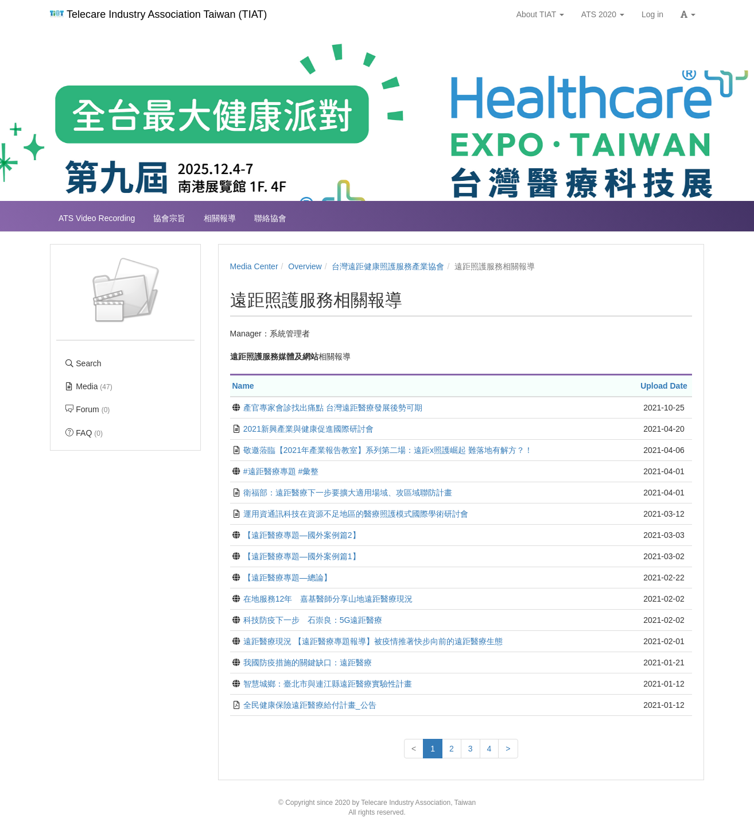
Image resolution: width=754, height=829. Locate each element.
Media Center (254, 266)
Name (243, 385)
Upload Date (663, 385)
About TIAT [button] (540, 14)
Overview (304, 266)
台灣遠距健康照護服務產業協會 (388, 266)
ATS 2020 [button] (602, 14)
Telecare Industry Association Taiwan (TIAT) (158, 14)
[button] (688, 14)
